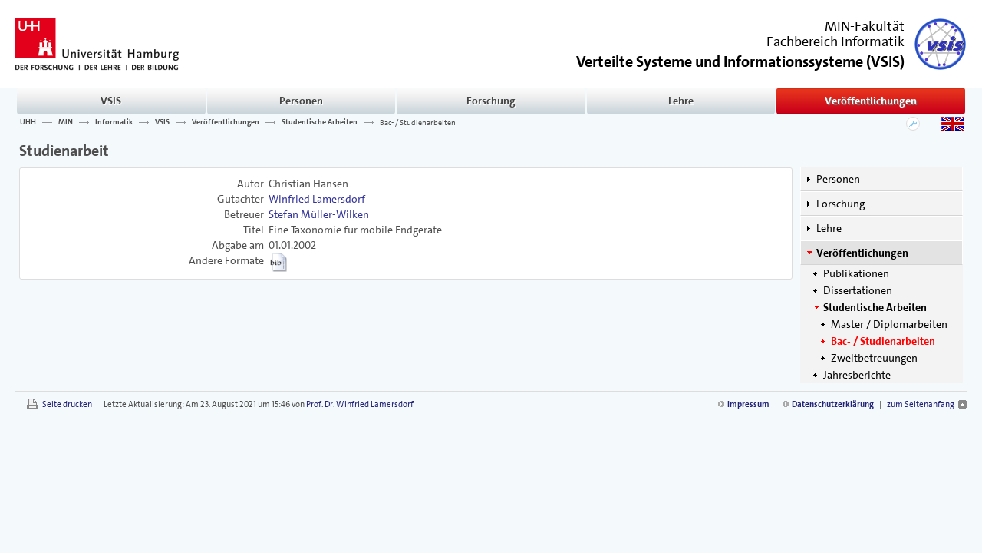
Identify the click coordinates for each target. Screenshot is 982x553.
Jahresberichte (857, 375)
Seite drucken (67, 404)
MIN (65, 122)
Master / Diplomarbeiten (889, 324)
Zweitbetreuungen (874, 358)
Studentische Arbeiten (320, 122)
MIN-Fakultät (865, 26)
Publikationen (856, 273)
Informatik (114, 122)
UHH (28, 122)
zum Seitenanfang (920, 404)
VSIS (111, 101)
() (740, 60)
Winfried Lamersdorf (317, 199)
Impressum (748, 404)
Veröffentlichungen (871, 101)
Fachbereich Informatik (835, 41)
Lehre (681, 101)
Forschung (491, 101)
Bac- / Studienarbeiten (418, 122)
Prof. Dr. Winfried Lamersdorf (360, 404)
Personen (301, 101)
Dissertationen (857, 290)
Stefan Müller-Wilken (319, 214)
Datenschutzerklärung (833, 404)
